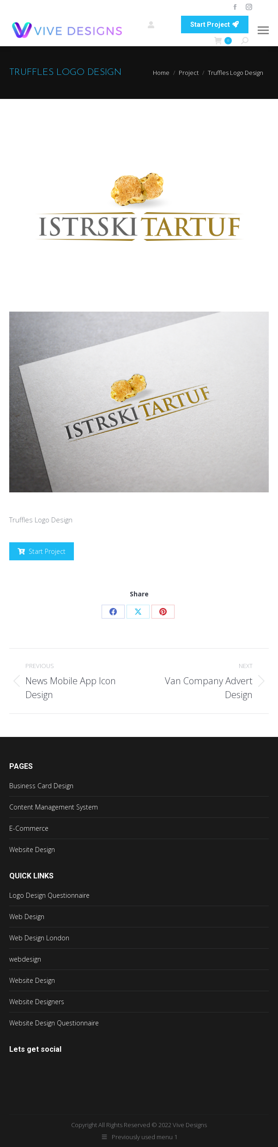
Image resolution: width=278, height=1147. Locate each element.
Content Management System (53, 807)
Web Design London (39, 937)
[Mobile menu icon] (263, 30)
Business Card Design (41, 785)
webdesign (25, 959)
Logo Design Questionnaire (49, 895)
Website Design (32, 849)
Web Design (26, 916)
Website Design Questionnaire (54, 1022)
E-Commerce (28, 828)
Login (159, 24)
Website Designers (36, 1001)
